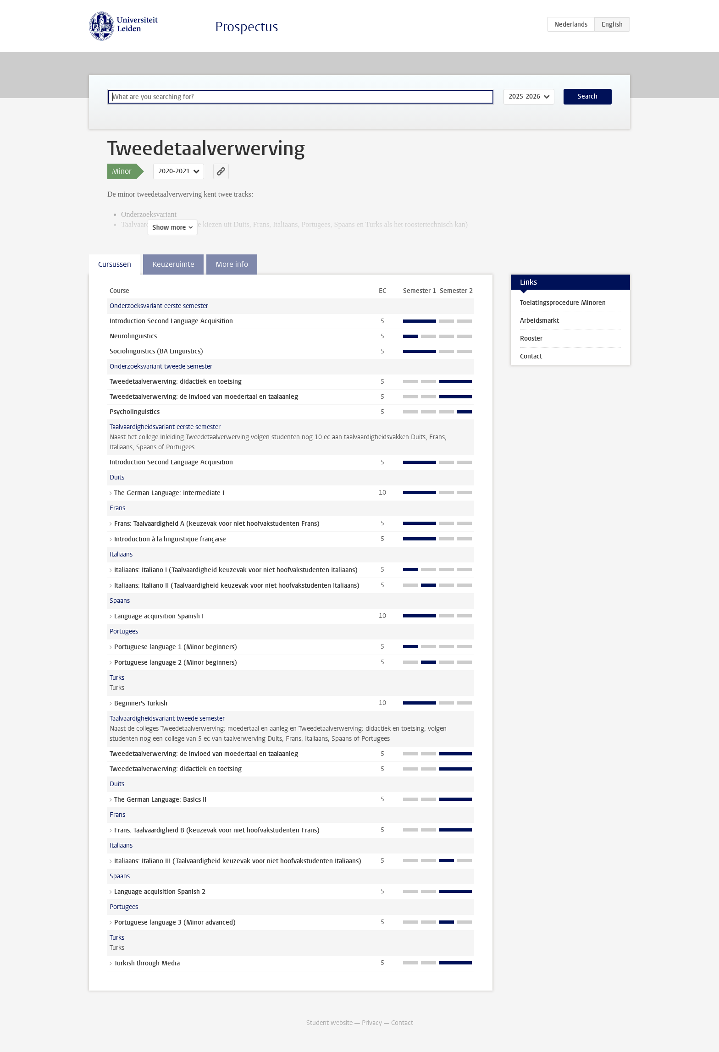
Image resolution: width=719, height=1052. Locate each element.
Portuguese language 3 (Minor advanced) (175, 922)
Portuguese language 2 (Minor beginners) (175, 662)
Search (587, 96)
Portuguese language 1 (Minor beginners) (175, 647)
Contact (531, 356)
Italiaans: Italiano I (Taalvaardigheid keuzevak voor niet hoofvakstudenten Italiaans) (236, 570)
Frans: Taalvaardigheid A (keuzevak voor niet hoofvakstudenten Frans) (217, 523)
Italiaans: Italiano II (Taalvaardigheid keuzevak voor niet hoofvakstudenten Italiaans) (237, 585)
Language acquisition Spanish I (159, 616)
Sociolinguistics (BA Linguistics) (156, 351)
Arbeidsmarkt (539, 320)
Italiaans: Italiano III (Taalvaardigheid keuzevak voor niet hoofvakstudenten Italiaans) (237, 861)
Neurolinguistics (133, 336)
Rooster (531, 338)
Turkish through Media (147, 963)
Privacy (372, 1023)
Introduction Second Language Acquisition (171, 321)
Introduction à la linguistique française (170, 539)
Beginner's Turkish (140, 703)
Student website (329, 1023)
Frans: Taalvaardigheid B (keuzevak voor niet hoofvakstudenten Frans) (217, 830)
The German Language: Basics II (160, 799)
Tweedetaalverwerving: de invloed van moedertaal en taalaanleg (204, 396)
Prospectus (246, 26)
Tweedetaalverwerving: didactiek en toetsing (176, 381)
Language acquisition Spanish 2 (159, 891)
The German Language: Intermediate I (169, 493)
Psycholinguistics (135, 412)
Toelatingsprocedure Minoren (563, 302)
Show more (129, 227)
